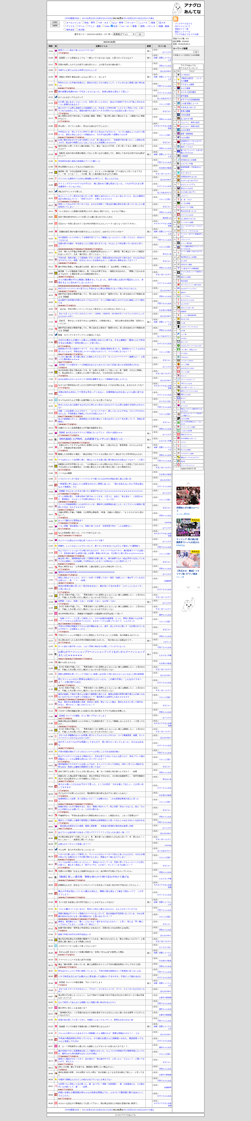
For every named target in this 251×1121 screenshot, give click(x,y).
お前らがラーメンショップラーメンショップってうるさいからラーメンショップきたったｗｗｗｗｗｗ (101, 653)
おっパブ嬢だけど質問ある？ (70, 520)
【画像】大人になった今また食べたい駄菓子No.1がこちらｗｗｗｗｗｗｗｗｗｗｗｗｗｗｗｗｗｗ (100, 491)
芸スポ (162, 22)
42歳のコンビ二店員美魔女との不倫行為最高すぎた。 (81, 428)
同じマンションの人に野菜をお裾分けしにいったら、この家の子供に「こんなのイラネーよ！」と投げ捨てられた (100, 680)
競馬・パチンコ (148, 26)
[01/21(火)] (108, 18)
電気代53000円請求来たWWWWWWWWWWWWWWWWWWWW (86, 572)
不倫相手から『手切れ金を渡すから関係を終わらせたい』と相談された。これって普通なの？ (98, 815)
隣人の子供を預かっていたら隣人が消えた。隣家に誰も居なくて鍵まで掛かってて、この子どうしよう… (101, 892)
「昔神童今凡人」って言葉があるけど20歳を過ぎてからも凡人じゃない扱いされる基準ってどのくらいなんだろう (101, 1013)
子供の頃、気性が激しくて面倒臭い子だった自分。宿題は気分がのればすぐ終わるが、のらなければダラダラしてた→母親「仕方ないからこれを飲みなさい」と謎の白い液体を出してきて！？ (101, 259)
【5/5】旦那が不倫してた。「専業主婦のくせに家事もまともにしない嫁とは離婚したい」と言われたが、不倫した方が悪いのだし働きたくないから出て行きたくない (101, 596)
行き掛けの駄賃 (165, 168)
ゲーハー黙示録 (186, 243)
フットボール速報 (187, 222)
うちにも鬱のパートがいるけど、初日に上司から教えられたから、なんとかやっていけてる (97, 909)
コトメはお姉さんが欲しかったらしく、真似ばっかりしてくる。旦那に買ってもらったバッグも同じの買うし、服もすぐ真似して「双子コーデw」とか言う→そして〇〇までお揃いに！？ (101, 863)
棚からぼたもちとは (67, 662)
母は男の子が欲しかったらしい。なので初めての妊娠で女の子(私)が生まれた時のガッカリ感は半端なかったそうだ (101, 996)
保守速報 (184, 96)
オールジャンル (73, 22)
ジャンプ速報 (185, 364)
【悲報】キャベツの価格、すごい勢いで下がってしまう (82, 716)
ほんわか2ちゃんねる (187, 300)
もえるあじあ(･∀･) (188, 192)
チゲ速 (183, 402)
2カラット (167, 642)
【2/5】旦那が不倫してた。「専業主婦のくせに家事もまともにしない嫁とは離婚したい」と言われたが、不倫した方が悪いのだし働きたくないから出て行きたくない (101, 689)
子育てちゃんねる (164, 86)
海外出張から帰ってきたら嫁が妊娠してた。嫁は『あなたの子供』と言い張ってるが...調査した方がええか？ (101, 147)
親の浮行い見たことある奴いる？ (72, 1008)
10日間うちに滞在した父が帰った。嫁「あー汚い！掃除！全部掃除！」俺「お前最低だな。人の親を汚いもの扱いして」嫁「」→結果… (101, 1085)
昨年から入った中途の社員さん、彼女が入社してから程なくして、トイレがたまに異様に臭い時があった (101, 84)
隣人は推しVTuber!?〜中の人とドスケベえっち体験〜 (188, 573)
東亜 (153, 22)
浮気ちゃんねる (165, 66)
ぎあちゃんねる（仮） (188, 308)
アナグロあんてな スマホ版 (186, 34)
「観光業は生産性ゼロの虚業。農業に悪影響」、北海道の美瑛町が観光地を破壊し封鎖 (95, 826)
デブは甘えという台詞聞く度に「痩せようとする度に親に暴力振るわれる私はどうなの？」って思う (101, 460)
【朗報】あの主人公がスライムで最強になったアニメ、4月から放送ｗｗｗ (90, 432)
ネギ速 (183, 330)
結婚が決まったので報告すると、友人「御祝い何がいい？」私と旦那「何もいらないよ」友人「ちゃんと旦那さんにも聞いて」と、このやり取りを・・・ (101, 807)
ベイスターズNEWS (187, 361)
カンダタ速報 (185, 203)
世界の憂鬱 (185, 111)
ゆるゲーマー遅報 (187, 207)
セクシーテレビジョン (188, 465)
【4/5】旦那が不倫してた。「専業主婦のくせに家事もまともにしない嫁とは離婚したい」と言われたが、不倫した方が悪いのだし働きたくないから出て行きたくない (101, 607)
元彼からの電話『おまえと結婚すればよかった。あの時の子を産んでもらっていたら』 (95, 871)
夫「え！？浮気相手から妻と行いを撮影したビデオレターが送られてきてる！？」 (93, 1046)
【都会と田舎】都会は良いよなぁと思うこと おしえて (82, 77)
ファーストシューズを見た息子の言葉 (74, 960)
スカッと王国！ (165, 104)
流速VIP (183, 292)
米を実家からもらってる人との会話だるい (76, 167)
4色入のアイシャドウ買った (70, 191)
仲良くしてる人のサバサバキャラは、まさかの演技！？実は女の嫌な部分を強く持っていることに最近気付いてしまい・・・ (101, 205)
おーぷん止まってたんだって (70, 97)
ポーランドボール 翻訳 (188, 427)
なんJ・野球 (117, 22)
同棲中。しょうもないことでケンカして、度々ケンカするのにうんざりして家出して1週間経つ (99, 546)
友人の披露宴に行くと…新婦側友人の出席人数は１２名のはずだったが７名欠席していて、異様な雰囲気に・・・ (101, 420)
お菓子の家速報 (165, 997)
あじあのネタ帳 (187, 119)
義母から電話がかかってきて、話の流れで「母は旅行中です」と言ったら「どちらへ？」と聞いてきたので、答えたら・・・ (101, 1060)
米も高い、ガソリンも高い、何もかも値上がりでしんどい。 (84, 126)
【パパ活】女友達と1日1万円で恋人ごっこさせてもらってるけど (86, 902)
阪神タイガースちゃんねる (189, 391)
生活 (115, 26)
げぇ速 (183, 323)
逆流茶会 (180, 513)
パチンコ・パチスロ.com (189, 231)
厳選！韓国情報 (187, 134)
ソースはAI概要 (65, 473)
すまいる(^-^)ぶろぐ (163, 174)
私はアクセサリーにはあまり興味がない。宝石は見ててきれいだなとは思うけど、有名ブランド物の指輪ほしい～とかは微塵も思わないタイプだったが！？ (101, 757)
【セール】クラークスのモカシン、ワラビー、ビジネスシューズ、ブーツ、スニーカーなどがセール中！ (101, 990)
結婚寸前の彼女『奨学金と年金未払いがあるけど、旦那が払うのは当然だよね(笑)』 (94, 928)
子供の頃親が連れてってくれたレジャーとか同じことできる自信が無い (89, 751)
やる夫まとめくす (188, 107)
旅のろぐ (183, 398)
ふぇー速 (183, 334)
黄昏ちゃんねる (186, 394)
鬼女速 (183, 461)
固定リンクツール (182, 32)
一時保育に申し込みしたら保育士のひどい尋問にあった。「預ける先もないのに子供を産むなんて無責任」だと (101, 485)
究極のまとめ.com (186, 434)
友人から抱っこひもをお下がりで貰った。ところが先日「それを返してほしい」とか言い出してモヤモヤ (101, 785)
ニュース (143, 22)
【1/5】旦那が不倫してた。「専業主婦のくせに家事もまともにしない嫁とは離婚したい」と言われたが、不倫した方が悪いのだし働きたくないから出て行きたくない (101, 730)
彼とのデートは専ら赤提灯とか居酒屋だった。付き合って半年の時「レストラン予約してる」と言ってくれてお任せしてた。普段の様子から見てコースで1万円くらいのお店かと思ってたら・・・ (101, 109)
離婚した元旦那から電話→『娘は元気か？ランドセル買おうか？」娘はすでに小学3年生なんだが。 (101, 454)
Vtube (107, 26)
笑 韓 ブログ (186, 200)
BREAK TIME (185, 319)
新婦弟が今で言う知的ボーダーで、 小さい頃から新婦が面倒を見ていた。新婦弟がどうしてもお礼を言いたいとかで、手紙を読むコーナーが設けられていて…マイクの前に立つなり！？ (101, 350)
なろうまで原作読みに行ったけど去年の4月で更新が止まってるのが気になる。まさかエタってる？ (101, 385)
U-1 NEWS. (185, 75)
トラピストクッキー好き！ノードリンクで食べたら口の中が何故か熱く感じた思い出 (94, 479)
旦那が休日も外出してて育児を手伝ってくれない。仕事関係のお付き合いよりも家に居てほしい (101, 393)
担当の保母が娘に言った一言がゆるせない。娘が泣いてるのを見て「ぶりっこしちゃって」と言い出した (101, 587)
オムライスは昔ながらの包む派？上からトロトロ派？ (81, 540)
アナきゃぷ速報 (187, 84)
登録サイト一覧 (181, 29)
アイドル (70, 26)
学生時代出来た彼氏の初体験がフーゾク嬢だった (79, 161)
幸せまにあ (167, 254)
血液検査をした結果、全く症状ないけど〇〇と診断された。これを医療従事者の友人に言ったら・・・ (98, 800)
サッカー (131, 22)
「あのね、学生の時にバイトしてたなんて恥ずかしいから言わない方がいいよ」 (92, 309)
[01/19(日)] (128, 18)
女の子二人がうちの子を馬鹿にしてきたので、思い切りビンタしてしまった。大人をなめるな (101, 743)
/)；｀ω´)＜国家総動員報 (188, 315)
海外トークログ (187, 147)
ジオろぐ (183, 442)
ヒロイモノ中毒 (165, 441)
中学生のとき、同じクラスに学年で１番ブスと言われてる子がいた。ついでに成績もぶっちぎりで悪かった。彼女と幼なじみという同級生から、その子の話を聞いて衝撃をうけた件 (101, 133)
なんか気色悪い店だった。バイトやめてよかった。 (80, 533)
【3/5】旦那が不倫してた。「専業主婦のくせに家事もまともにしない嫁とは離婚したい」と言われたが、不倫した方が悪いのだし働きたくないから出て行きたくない (101, 668)
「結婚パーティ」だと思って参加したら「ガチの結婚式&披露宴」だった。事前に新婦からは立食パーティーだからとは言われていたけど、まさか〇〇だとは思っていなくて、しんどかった (101, 619)
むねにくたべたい (184, 545)
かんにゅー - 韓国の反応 (190, 126)
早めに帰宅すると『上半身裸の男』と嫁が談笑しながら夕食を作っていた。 (91, 566)
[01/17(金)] (149, 18)
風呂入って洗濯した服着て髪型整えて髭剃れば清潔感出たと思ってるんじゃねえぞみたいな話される (101, 820)
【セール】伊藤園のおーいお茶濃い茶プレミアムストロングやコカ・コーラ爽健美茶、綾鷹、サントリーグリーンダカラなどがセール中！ (101, 736)
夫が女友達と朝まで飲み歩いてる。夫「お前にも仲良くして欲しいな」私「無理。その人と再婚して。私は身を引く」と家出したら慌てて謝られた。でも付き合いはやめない (100, 371)
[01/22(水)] (97, 18)
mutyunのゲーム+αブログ (189, 288)
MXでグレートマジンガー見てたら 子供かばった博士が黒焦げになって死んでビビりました (97, 288)
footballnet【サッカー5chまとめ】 (191, 346)
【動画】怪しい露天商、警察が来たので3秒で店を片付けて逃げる (93, 876)
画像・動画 (164, 26)
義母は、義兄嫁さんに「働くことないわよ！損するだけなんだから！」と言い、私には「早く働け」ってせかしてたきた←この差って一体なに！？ (101, 922)
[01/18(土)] (139, 18)
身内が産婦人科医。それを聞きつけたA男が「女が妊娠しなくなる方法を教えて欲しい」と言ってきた (101, 1073)
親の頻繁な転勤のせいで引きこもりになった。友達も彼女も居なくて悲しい (93, 91)
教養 (135, 26)
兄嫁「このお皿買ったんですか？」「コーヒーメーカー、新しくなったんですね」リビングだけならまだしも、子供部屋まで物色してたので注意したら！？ (101, 412)
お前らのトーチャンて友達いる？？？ (74, 844)
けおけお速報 (185, 419)
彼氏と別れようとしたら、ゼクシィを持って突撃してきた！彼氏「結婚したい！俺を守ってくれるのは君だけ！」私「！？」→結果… (101, 579)
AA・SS (125, 26)
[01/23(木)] (87, 18)
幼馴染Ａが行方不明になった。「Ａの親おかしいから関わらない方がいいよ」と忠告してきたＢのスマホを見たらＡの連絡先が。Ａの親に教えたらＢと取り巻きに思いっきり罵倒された (101, 465)
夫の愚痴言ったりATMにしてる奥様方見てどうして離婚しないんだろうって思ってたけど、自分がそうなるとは (101, 238)
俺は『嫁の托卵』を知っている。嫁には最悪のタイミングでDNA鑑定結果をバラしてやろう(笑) (99, 964)
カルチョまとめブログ (189, 180)
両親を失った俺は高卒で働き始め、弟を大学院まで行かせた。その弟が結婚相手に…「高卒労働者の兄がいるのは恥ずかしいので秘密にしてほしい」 (101, 777)
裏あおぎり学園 (183, 577)
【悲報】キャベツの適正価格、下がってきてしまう (80, 982)
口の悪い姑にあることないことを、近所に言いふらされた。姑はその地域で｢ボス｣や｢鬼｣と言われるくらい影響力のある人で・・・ (101, 103)
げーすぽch (184, 353)
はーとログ (167, 52)
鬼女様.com (167, 218)
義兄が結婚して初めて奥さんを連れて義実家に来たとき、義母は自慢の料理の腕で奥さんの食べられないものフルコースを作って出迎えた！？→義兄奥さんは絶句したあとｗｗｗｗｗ (101, 695)
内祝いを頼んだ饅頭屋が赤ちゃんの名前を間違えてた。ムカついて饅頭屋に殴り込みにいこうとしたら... (101, 1094)
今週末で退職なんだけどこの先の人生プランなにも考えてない (85, 1079)
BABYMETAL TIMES (187, 368)
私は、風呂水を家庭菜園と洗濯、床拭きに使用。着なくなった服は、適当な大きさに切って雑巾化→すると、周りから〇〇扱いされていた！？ (101, 703)
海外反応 (70, 30)
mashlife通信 (185, 130)
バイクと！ (184, 446)
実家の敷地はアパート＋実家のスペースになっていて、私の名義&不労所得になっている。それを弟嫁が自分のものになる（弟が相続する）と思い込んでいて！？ (101, 914)
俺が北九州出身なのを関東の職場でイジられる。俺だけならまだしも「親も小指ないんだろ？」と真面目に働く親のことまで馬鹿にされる (101, 940)
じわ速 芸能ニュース (189, 103)
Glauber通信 (185, 138)
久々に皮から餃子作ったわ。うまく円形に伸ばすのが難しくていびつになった (91, 646)
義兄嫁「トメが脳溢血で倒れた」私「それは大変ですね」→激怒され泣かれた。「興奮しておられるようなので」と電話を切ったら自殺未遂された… (101, 272)
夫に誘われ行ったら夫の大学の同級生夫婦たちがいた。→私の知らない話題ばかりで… (95, 640)
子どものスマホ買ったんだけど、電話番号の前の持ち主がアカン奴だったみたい (92, 793)
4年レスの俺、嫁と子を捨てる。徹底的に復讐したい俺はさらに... (86, 1067)
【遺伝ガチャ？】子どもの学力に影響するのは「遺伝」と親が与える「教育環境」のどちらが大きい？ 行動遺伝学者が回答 (100, 446)
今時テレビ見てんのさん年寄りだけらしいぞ (77, 70)
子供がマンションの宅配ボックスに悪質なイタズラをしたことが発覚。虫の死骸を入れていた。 (99, 635)
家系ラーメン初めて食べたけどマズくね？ (76, 50)
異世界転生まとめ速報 (189, 257)
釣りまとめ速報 (186, 450)
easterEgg (168, 522)
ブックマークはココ (183, 23)
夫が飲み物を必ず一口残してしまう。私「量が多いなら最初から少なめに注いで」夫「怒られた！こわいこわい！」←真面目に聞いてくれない (101, 838)
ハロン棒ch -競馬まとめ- (189, 349)
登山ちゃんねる (187, 188)
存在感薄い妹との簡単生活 (187, 509)
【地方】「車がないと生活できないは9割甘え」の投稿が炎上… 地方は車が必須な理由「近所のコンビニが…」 (101, 322)
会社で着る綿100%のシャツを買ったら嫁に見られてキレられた (85, 217)
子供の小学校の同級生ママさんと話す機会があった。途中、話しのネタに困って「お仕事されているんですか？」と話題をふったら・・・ (101, 627)
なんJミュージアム (188, 184)
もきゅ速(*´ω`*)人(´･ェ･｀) (189, 387)
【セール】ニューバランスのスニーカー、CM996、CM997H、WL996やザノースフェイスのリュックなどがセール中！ (101, 315)
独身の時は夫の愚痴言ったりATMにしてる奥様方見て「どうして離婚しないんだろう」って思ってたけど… (101, 722)
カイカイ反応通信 (188, 92)
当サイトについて (182, 26)
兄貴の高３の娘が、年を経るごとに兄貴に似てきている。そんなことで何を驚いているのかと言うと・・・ (100, 244)
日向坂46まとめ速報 (188, 160)
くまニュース (185, 239)
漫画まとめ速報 (186, 277)
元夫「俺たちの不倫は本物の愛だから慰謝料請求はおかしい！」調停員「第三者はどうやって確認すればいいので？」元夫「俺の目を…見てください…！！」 (101, 252)
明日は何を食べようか (189, 211)
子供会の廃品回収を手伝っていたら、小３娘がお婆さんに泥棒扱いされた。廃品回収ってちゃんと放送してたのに (101, 1040)
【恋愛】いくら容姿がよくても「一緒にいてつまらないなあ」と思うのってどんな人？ (95, 58)
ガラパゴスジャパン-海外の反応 (191, 285)
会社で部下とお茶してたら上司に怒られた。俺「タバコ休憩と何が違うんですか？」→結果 (97, 771)
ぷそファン (185, 196)
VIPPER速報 (185, 115)
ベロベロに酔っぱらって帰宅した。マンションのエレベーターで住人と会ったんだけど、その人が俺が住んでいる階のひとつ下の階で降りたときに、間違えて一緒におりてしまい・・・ (101, 855)
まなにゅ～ (167, 111)
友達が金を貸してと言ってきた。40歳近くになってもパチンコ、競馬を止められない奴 (95, 1020)
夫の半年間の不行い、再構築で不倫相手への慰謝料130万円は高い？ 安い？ (90, 614)
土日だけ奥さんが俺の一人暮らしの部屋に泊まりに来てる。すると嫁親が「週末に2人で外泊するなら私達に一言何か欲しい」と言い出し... (101, 341)
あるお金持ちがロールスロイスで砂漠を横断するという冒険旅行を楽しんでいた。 (93, 379)
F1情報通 (184, 156)
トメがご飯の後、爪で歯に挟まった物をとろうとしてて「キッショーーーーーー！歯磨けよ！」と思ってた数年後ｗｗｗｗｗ (101, 358)
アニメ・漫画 (94, 26)
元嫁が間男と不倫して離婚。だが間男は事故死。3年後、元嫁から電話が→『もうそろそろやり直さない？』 (101, 513)
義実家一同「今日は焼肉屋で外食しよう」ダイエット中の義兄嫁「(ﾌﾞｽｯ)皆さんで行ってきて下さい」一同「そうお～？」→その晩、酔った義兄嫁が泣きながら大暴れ (100, 172)
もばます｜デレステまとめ (189, 327)
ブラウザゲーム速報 (187, 453)
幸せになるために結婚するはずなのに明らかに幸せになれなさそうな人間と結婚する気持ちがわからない (101, 406)
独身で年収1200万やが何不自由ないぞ (74, 934)
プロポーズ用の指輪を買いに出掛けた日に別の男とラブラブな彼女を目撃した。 (92, 711)
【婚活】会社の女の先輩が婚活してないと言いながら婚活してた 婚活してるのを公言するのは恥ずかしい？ (101, 154)
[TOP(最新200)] (72, 18)
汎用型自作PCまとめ (189, 177)
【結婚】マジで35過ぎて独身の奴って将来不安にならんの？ (84, 1026)
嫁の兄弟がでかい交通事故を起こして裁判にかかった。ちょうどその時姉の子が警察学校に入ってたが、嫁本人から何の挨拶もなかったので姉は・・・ (101, 1052)
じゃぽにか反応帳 (186, 431)
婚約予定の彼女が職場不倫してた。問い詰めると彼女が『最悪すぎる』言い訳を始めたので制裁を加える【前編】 (101, 329)
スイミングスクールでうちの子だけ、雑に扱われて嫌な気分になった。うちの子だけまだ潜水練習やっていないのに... (101, 185)
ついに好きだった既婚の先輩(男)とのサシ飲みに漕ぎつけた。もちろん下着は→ (92, 211)
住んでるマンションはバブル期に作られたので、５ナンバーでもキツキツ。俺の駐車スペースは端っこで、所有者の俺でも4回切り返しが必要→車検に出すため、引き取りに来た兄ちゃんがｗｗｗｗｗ (101, 551)
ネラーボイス (186, 173)
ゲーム (81, 26)
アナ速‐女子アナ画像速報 (190, 268)
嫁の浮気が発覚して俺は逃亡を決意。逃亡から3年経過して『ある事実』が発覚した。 (95, 267)
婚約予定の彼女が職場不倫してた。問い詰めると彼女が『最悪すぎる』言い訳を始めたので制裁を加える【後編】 (101, 295)
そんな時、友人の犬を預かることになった (76, 850)
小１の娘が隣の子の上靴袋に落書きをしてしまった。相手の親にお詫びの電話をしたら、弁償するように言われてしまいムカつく (101, 281)
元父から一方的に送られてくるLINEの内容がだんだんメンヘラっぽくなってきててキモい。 (98, 224)
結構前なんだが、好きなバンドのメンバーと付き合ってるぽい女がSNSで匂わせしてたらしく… (99, 885)
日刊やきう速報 (186, 264)
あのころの (184, 342)
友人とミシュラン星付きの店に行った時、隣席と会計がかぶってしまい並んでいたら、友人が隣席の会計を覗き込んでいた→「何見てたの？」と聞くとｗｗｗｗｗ (101, 197)
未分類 (81, 30)
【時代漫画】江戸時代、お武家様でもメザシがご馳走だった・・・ (94, 439)
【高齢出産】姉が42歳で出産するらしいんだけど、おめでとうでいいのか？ (91, 232)
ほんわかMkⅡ (165, 71)
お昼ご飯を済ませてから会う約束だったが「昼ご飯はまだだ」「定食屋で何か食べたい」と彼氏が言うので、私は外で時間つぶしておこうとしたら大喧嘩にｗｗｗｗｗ (101, 141)
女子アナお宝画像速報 (190, 100)
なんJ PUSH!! (185, 304)
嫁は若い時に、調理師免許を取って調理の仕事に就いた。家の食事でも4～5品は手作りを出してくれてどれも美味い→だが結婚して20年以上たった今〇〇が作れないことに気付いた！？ (101, 559)
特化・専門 (90, 22)
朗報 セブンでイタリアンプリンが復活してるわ (79, 335)
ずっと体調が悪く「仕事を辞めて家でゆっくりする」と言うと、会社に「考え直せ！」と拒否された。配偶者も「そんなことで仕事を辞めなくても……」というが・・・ (100, 497)
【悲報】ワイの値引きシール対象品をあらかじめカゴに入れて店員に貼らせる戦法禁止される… (99, 365)
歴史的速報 (184, 281)
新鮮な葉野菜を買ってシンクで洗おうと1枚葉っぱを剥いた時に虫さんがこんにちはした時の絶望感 (101, 674)
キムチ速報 (185, 88)
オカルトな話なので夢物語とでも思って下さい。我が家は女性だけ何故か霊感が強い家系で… (98, 1103)
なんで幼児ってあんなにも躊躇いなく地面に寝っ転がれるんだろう (87, 1002)
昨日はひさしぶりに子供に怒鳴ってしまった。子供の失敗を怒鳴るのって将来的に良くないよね (99, 971)
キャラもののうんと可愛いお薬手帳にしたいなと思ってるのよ (85, 400)
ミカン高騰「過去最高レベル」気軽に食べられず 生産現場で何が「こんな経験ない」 (95, 526)
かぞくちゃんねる (164, 93)
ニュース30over (185, 296)
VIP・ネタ (103, 22)
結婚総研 (167, 581)
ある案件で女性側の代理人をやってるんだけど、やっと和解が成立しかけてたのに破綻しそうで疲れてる (101, 301)
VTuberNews (184, 357)
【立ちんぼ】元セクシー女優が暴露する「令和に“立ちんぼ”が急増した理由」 (91, 952)
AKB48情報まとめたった (189, 438)
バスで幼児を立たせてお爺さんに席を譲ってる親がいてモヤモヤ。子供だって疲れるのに (100, 976)
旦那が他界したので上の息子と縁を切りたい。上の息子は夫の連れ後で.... (90, 64)
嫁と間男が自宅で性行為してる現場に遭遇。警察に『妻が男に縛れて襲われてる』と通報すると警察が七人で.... (101, 117)
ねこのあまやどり (165, 98)
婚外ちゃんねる (165, 615)
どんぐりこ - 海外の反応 (190, 122)
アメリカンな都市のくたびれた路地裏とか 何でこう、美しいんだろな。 (89, 178)
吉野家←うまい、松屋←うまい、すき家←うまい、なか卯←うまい (87, 601)
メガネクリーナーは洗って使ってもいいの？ (77, 946)
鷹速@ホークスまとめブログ (190, 457)
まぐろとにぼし (165, 401)
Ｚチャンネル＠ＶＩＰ (188, 379)
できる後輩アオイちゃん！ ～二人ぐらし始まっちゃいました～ (188, 542)
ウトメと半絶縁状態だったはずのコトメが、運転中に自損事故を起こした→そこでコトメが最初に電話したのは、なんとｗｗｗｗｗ (101, 505)
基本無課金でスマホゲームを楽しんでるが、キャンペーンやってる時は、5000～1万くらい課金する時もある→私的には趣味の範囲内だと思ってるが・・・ (101, 765)
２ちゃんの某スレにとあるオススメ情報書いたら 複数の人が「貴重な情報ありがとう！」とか (98, 1033)
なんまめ (184, 261)
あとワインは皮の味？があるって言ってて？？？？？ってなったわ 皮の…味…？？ (94, 832)
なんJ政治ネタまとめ (188, 219)
